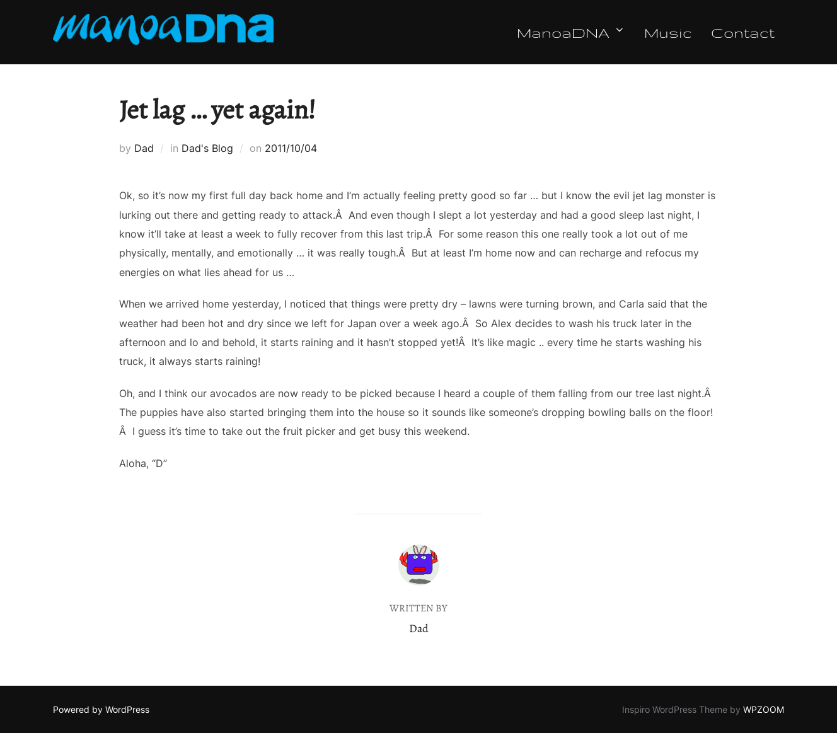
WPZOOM (763, 709)
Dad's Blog (207, 148)
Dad (144, 148)
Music (668, 32)
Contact (743, 32)
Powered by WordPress (101, 709)
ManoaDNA (571, 32)
